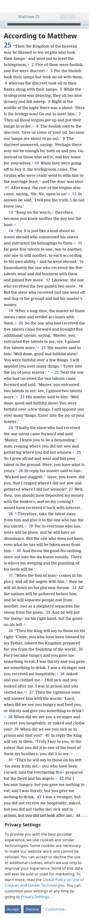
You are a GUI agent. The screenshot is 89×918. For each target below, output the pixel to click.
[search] (83, 6)
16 (81, 261)
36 (62, 673)
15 (80, 243)
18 (81, 286)
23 (22, 396)
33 (48, 612)
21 (44, 347)
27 (71, 489)
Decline (32, 909)
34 (11, 630)
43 (39, 796)
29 (31, 526)
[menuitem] (7, 6)
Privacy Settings (35, 896)
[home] (7, 6)
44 (78, 815)
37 (31, 692)
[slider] (43, 24)
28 (11, 513)
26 (20, 470)
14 (11, 230)
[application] (44, 24)
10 (37, 163)
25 (79, 452)
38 (10, 716)
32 (74, 587)
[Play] (3, 24)
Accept (13, 909)
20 (21, 323)
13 (11, 212)
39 (16, 729)
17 (48, 280)
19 (11, 310)
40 (47, 735)
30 (18, 550)
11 (7, 187)
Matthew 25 (27, 16)
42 (61, 778)
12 (74, 193)
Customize (55, 909)
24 (11, 427)
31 (11, 575)
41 (11, 760)
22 (57, 372)
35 (81, 649)
